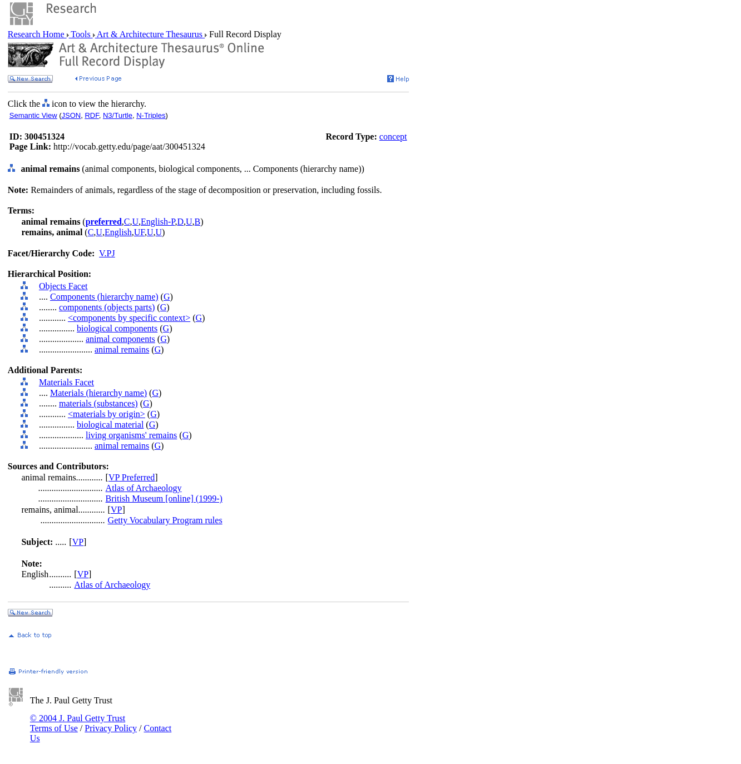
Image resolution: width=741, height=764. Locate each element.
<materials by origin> (106, 414)
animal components (120, 339)
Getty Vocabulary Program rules (165, 520)
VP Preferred (131, 477)
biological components (117, 328)
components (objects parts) (107, 307)
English (118, 232)
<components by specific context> (129, 318)
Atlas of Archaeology (144, 488)
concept (393, 136)
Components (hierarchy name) (104, 296)
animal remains (122, 349)
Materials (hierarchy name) (98, 393)
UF (139, 232)
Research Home (37, 34)
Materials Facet (66, 382)
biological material (110, 424)
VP (116, 509)
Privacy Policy (111, 728)
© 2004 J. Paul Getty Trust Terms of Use (77, 723)
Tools (81, 34)
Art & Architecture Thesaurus (150, 34)
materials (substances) (98, 403)
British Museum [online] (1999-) (164, 498)
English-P (158, 221)
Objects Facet (63, 286)
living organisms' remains (131, 435)
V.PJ (107, 253)
